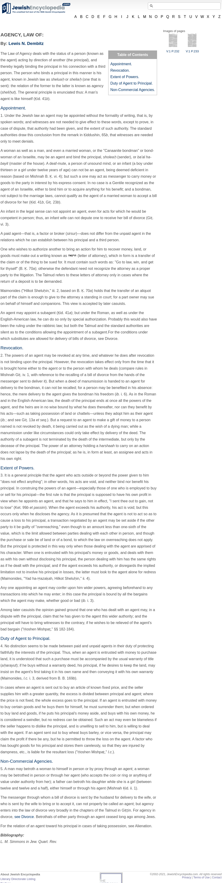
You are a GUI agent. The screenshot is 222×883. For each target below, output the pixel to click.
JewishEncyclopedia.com (36, 8)
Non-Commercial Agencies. (132, 90)
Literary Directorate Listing (17, 879)
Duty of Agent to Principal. (131, 83)
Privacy (186, 877)
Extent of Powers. (124, 77)
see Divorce (24, 817)
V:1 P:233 (192, 49)
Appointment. (121, 64)
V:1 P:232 (172, 49)
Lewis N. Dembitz (26, 43)
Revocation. (120, 70)
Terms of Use (201, 877)
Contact (217, 877)
